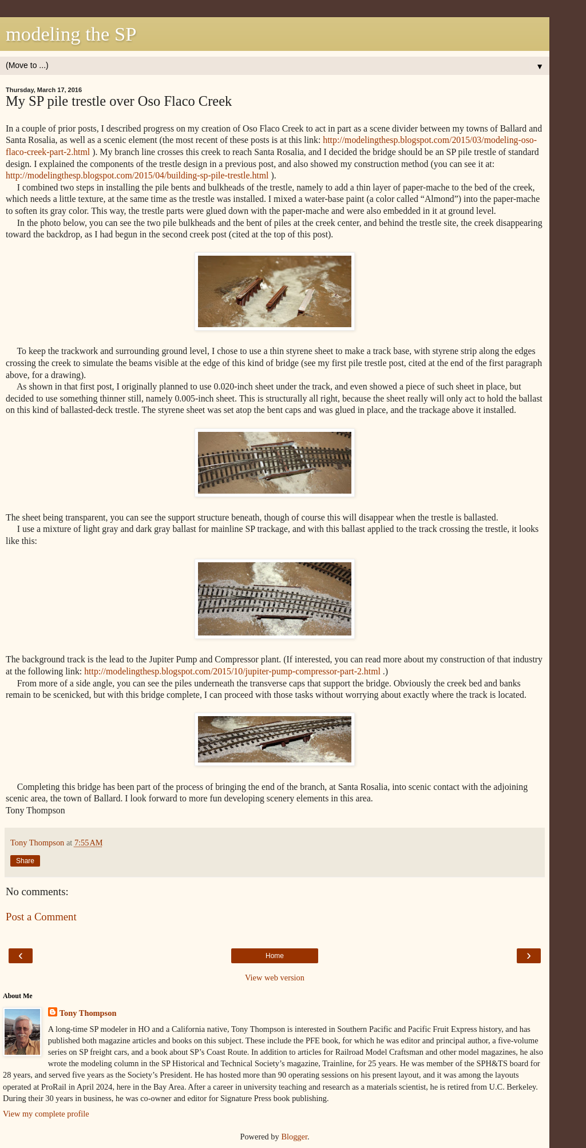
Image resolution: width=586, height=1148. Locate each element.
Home (275, 956)
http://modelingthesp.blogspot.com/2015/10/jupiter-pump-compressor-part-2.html (232, 671)
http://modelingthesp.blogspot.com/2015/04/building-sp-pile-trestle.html (137, 175)
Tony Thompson (88, 1013)
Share (25, 861)
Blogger (294, 1136)
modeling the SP (71, 34)
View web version (274, 977)
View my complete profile (46, 1113)
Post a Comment (41, 917)
